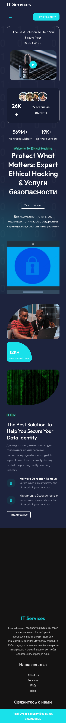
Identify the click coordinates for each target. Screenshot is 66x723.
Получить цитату (46, 16)
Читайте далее (19, 514)
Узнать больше (33, 205)
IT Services (19, 4)
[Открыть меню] (10, 17)
